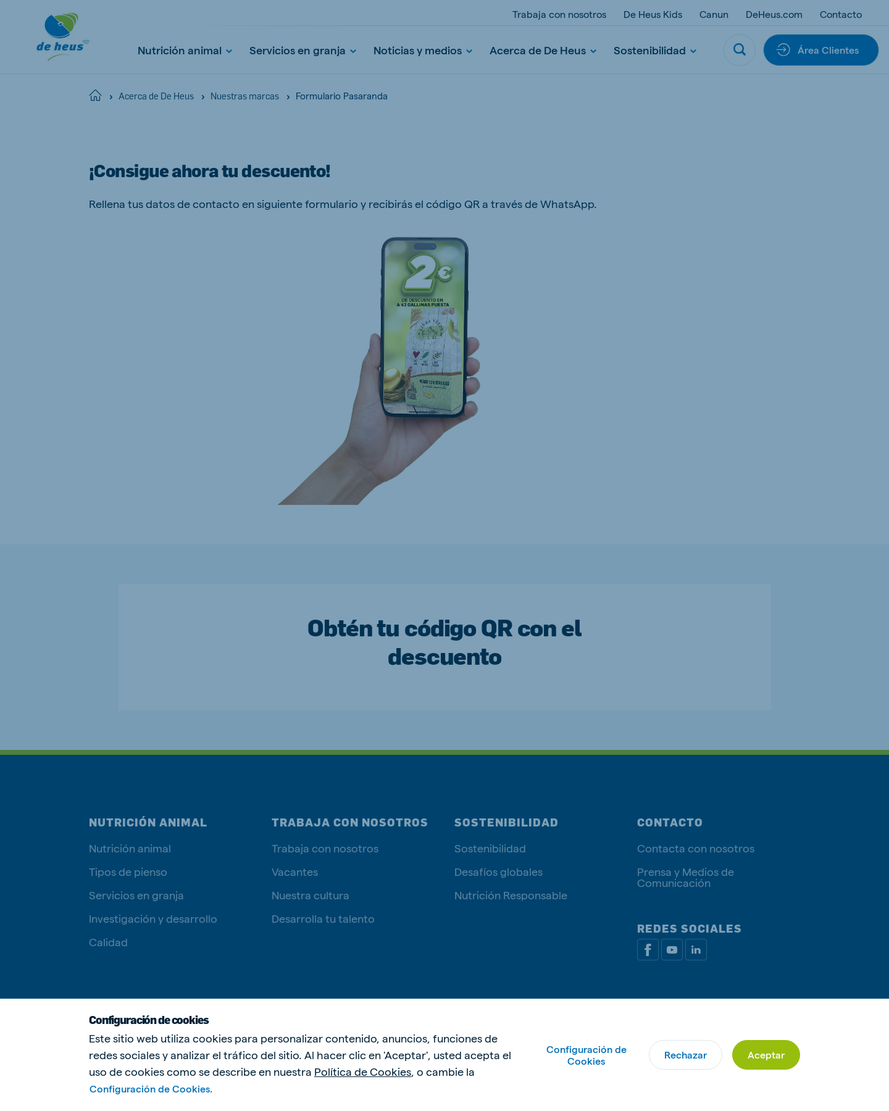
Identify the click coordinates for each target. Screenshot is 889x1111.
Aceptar (766, 1054)
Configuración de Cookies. (151, 1088)
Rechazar (685, 1054)
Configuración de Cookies (586, 1055)
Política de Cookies (362, 1071)
